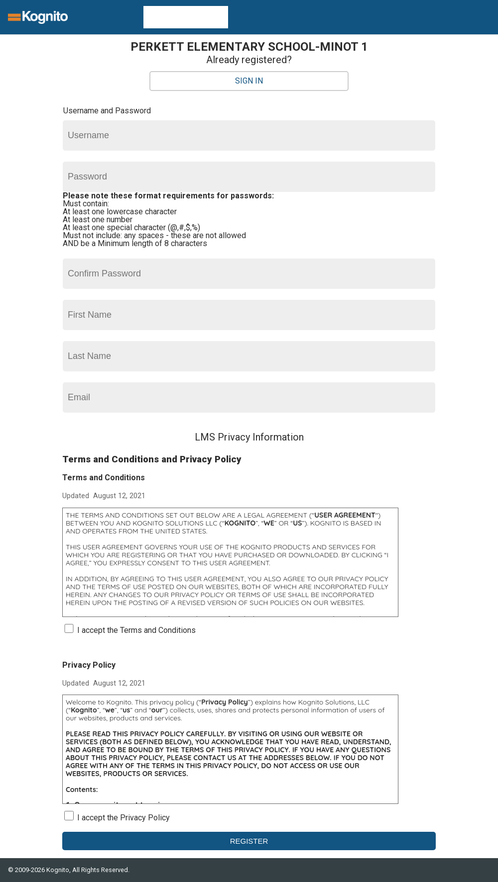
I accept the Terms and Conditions (136, 630)
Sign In (249, 81)
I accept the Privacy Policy (123, 817)
